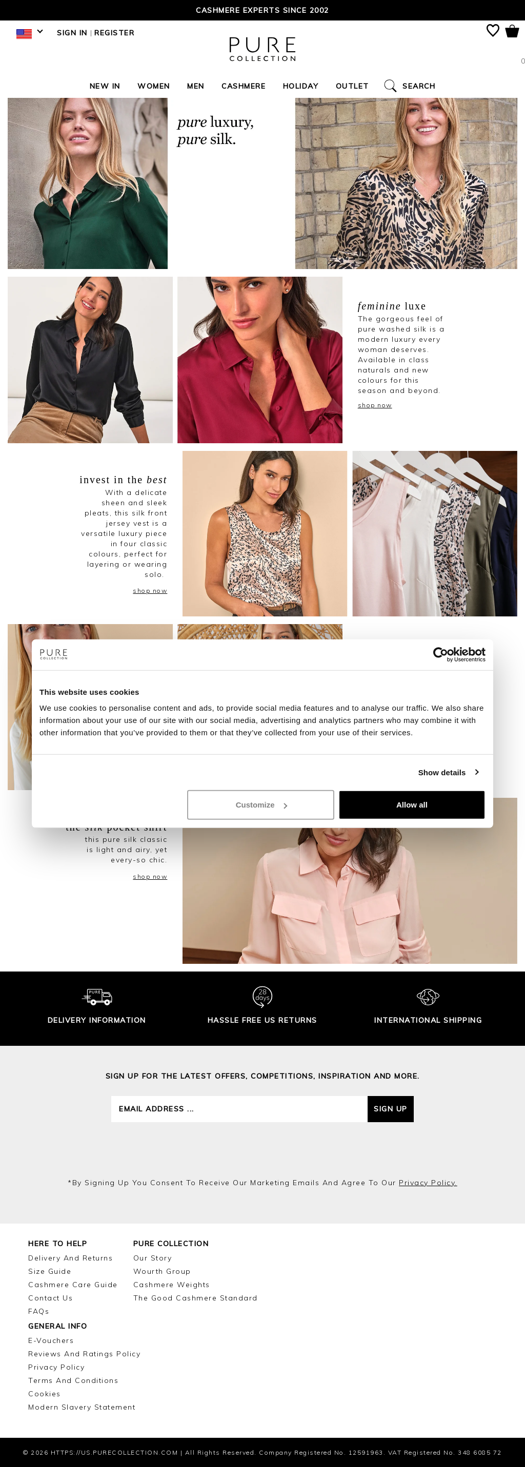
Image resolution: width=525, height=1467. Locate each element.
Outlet (352, 86)
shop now (375, 405)
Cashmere (243, 86)
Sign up (391, 1108)
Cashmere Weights (171, 1284)
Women (153, 86)
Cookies (44, 1393)
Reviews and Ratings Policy (84, 1353)
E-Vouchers (51, 1340)
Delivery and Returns (70, 1258)
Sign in (72, 32)
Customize (261, 804)
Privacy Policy (56, 1367)
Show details (442, 772)
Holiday (301, 86)
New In (105, 86)
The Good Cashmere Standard (195, 1298)
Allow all (412, 804)
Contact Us (50, 1298)
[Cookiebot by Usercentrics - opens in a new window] (441, 654)
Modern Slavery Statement (81, 1407)
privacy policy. (428, 1182)
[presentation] (262, 1150)
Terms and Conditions (73, 1380)
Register (114, 32)
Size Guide (49, 1271)
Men (196, 86)
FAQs (38, 1311)
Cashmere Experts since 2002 (262, 10)
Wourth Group (162, 1271)
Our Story (152, 1258)
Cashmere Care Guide (73, 1284)
